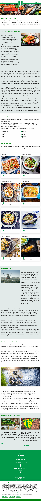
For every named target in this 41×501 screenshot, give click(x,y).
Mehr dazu (5, 444)
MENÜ (3, 2)
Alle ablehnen (12, 496)
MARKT (37, 2)
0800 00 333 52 (21, 459)
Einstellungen (18, 496)
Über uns (20, 453)
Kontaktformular (20, 455)
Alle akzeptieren (4, 496)
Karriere (20, 452)
